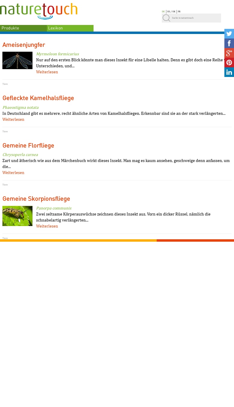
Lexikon (55, 28)
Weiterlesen (47, 71)
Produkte (10, 28)
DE (163, 11)
